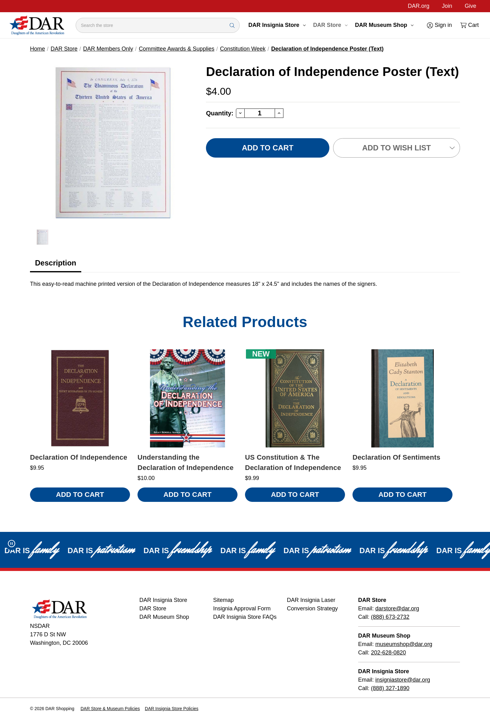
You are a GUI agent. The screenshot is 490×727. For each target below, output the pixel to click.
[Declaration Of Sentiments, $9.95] (402, 398)
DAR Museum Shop (384, 25)
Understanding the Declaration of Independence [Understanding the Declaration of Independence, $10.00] (185, 462)
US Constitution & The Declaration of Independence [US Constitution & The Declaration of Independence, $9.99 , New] (293, 462)
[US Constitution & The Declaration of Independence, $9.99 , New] (295, 398)
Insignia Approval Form (242, 608)
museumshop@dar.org (403, 644)
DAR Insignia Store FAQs (245, 617)
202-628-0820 (388, 652)
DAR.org (418, 6)
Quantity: (219, 113)
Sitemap (223, 600)
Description (55, 263)
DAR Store (330, 25)
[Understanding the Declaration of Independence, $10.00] (187, 398)
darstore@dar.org (397, 608)
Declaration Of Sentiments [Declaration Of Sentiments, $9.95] (396, 457)
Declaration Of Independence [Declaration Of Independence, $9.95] (78, 457)
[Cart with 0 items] (469, 25)
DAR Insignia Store (277, 25)
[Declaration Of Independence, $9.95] (80, 398)
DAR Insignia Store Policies (171, 708)
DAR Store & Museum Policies (110, 708)
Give (470, 6)
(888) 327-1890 (390, 688)
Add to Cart (80, 494)
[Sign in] (439, 25)
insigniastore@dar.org (402, 680)
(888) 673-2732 (390, 617)
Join (447, 6)
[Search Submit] (232, 25)
